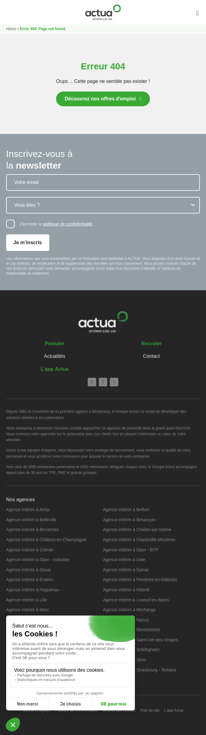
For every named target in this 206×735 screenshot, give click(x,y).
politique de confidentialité (67, 223)
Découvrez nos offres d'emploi (100, 98)
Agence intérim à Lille (26, 599)
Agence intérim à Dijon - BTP (130, 549)
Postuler (54, 343)
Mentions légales (36, 710)
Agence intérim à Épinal (125, 569)
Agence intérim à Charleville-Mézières (139, 539)
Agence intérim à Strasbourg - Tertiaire (139, 669)
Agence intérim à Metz (27, 609)
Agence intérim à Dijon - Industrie (38, 559)
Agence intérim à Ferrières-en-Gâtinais (140, 579)
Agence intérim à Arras (28, 509)
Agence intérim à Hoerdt (126, 589)
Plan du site (150, 710)
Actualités (54, 356)
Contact (151, 356)
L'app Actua (54, 369)
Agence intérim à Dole (124, 559)
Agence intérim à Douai (28, 569)
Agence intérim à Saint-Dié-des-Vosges (140, 639)
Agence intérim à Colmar (29, 549)
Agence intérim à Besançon (129, 519)
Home (11, 29)
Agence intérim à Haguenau (32, 589)
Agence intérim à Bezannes (32, 529)
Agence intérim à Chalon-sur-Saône (137, 529)
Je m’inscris (27, 242)
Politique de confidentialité (76, 710)
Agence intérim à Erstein (29, 579)
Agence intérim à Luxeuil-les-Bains (136, 599)
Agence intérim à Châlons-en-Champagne (46, 539)
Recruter (151, 343)
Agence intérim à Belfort (126, 509)
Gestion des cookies (118, 710)
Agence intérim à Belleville (31, 519)
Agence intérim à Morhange (129, 609)
